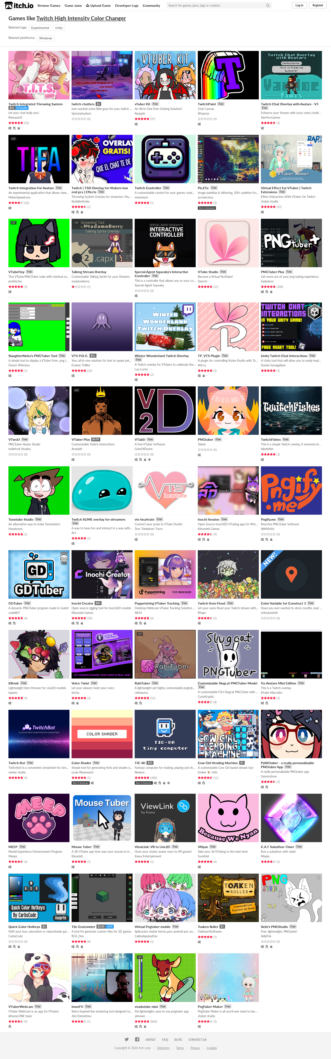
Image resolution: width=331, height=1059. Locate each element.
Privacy (195, 1048)
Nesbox (140, 772)
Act (74, 533)
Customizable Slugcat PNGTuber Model (227, 683)
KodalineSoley (81, 201)
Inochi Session (208, 519)
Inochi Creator (82, 603)
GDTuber (15, 603)
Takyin (202, 444)
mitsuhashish (269, 612)
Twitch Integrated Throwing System (35, 104)
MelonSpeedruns (19, 197)
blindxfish (267, 449)
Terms (180, 1048)
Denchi (202, 281)
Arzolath (77, 449)
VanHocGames (270, 117)
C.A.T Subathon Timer (277, 847)
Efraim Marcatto (271, 692)
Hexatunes (15, 529)
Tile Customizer (83, 927)
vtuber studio (269, 201)
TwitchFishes (271, 439)
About (151, 1039)
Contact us (198, 1039)
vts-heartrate (145, 519)
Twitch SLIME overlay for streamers (98, 519)
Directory (163, 1048)
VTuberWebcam (20, 1006)
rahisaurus (141, 692)
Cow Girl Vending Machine (218, 763)
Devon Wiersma (19, 365)
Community (151, 5)
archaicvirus (205, 197)
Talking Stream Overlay (89, 272)
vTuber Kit (142, 104)
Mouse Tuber (82, 847)
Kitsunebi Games (209, 529)
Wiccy (202, 365)
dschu (75, 692)
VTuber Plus (81, 439)
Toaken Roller (208, 927)
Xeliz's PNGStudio (274, 927)
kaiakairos (267, 281)
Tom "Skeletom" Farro (149, 529)
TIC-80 (140, 763)
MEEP (13, 847)
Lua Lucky (141, 369)
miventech (141, 197)
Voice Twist (80, 683)
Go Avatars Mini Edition (278, 683)
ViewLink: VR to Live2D (152, 847)
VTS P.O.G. (80, 356)
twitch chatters (83, 104)
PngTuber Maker (210, 1006)
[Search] (268, 5)
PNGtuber (205, 439)
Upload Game (98, 5)
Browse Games (49, 5)
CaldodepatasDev (146, 936)
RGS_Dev (78, 936)
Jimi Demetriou (81, 1016)
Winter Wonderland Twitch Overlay (162, 356)
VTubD (140, 439)
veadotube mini (146, 1006)
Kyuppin (140, 113)
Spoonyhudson (81, 113)
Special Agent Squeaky (149, 285)
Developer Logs (126, 5)
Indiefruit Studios (19, 449)
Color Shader (81, 763)
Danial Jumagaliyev (273, 365)
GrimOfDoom (144, 449)
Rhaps (202, 612)
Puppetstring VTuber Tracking (157, 603)
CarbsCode (15, 936)
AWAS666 (267, 529)
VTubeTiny (16, 272)
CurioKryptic (206, 696)
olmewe (140, 1016)
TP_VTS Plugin (209, 356)
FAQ (165, 1039)
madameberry (81, 281)
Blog (178, 1039)
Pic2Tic (203, 188)
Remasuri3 (15, 117)
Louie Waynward (82, 772)
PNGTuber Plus (272, 272)
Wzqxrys (203, 113)
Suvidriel (203, 856)
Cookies (212, 1048)
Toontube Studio (20, 519)
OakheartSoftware (210, 931)
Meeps (12, 856)
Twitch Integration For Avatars (31, 188)
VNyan (203, 847)
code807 (14, 612)
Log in (299, 5)
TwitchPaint (207, 104)
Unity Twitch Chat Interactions (284, 356)
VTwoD (14, 439)
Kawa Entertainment (148, 856)
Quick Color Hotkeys (24, 927)
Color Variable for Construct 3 (283, 603)
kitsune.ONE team (20, 1016)
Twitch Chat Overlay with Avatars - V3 (289, 104)
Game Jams (73, 5)
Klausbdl (77, 856)
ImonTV (77, 1006)
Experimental (40, 28)
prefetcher (15, 281)
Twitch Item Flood (211, 603)
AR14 (138, 612)
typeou (13, 692)
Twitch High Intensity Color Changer (81, 18)
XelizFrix (266, 936)
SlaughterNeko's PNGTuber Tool (32, 356)
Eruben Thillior (81, 365)
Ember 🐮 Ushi (207, 772)
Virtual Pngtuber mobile (153, 927)
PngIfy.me (268, 519)
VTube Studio (208, 272)
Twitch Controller (148, 188)
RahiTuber (142, 683)
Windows (45, 38)
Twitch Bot (16, 763)
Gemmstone (269, 776)
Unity (59, 28)
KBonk (13, 683)
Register (318, 5)
